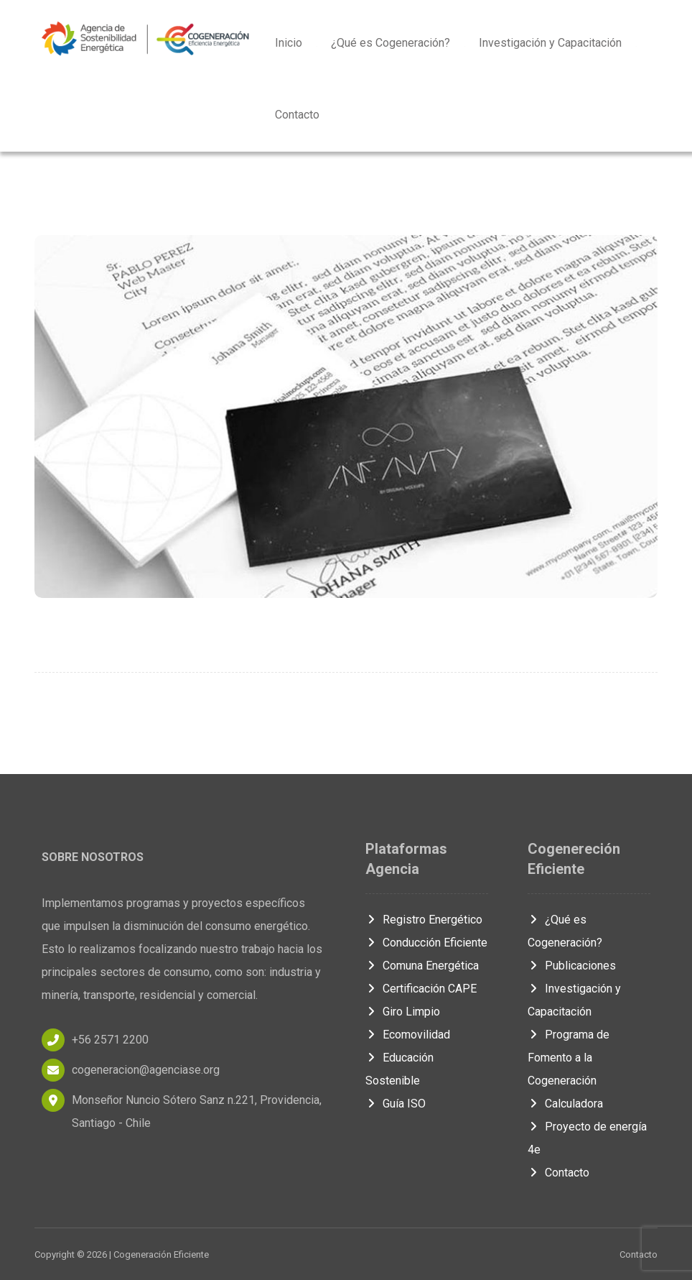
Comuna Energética (422, 965)
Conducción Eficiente (426, 942)
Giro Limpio (402, 1011)
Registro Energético (423, 919)
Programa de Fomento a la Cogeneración (568, 1057)
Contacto (558, 1172)
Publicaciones (572, 965)
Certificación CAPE (421, 988)
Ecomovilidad (407, 1034)
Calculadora (565, 1103)
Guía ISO (395, 1103)
